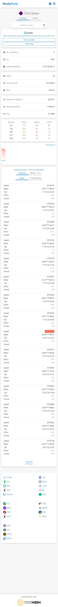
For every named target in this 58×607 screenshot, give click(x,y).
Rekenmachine (20, 170)
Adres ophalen (29, 40)
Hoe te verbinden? (36, 170)
